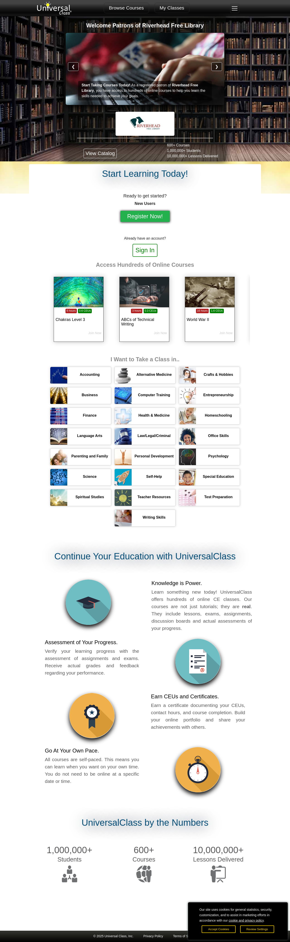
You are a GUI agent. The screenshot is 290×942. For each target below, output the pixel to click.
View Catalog (100, 153)
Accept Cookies (218, 929)
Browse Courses (126, 7)
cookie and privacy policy (246, 920)
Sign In (145, 250)
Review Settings (257, 929)
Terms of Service (185, 936)
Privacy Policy (153, 936)
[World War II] (209, 317)
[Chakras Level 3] (78, 317)
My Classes (172, 7)
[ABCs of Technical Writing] (144, 317)
